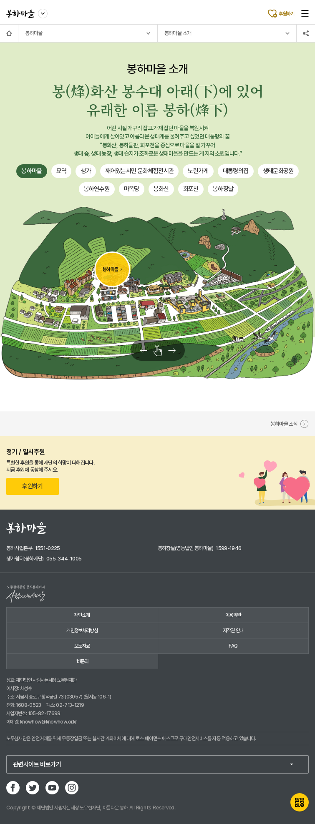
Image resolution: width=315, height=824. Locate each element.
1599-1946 (228, 548)
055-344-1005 (63, 558)
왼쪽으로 (139, 350)
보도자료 (82, 646)
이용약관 (233, 615)
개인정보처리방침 (82, 630)
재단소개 (82, 615)
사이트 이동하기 (43, 12)
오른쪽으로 (176, 350)
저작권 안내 (233, 630)
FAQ (233, 646)
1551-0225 (47, 548)
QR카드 (299, 802)
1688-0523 (28, 705)
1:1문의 (82, 661)
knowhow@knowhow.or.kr (48, 722)
